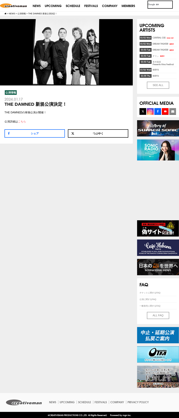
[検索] (156, 4)
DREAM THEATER (163, 43)
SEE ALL (158, 85)
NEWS (37, 5)
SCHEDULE (73, 5)
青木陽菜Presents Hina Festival (163, 63)
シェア (35, 133)
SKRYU (156, 69)
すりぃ (159, 55)
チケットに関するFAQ (149, 293)
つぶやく (87, 133)
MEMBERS (128, 5)
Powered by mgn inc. (120, 415)
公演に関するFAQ (147, 299)
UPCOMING (53, 5)
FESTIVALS (91, 5)
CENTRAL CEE (163, 37)
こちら (22, 121)
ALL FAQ (158, 315)
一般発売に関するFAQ (149, 306)
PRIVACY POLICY (138, 402)
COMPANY (109, 5)
